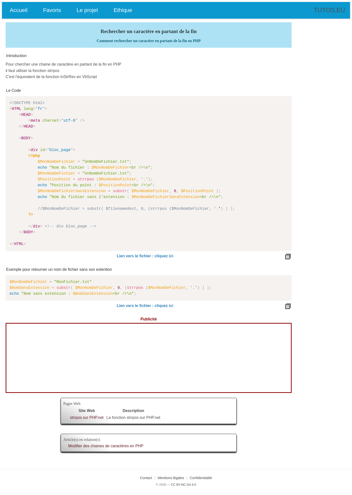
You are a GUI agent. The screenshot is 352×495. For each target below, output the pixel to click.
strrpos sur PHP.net (87, 417)
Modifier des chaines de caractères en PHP (105, 446)
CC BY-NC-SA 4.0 (183, 484)
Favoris (52, 10)
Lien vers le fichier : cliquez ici (145, 256)
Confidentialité (201, 478)
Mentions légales (171, 478)
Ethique (123, 10)
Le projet (87, 10)
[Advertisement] (148, 358)
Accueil (18, 10)
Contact (146, 478)
